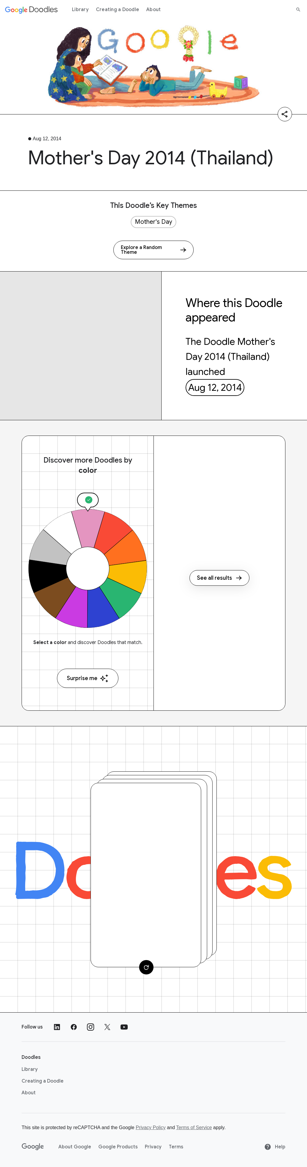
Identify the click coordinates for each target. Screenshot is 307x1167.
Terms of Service (194, 1127)
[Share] (285, 114)
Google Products (118, 1147)
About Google (74, 1147)
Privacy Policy (151, 1127)
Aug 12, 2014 (215, 387)
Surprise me (88, 678)
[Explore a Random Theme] (153, 250)
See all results (219, 578)
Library (80, 10)
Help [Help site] (274, 1146)
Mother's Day (153, 222)
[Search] (298, 9)
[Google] (33, 1146)
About (153, 10)
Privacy (153, 1147)
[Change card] (146, 967)
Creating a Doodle (117, 10)
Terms (176, 1147)
